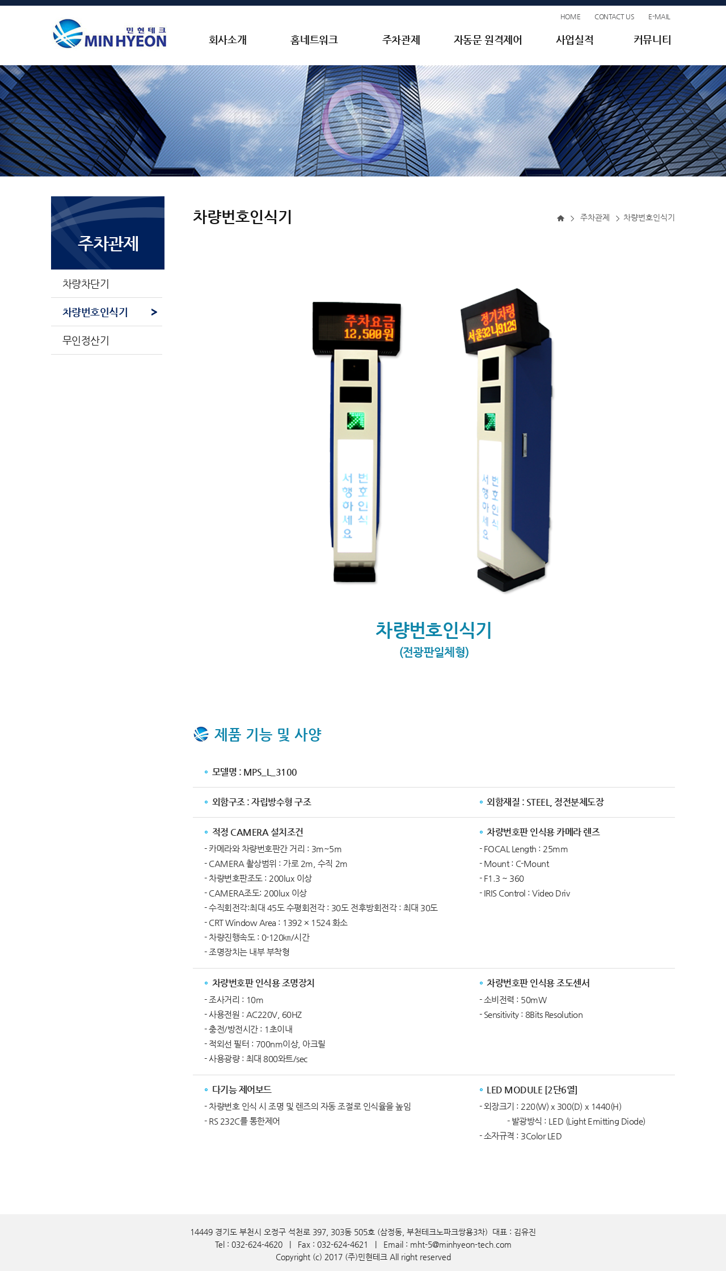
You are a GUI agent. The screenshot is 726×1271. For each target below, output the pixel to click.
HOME (570, 16)
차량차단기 (85, 283)
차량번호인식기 (95, 312)
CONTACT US (614, 16)
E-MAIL (659, 16)
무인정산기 (85, 340)
